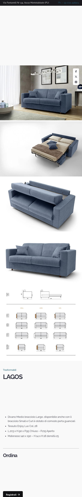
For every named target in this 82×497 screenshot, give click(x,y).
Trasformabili (9, 370)
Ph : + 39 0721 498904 (68, 3)
